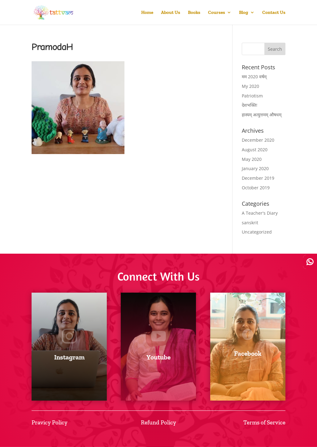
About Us (170, 12)
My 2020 (250, 86)
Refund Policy (158, 422)
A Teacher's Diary (260, 213)
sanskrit (250, 223)
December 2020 (258, 140)
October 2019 (256, 188)
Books (194, 12)
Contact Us (273, 12)
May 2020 (252, 159)
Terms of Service (264, 422)
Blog (243, 12)
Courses (216, 12)
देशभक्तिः (249, 105)
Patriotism (252, 96)
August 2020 (254, 150)
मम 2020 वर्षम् (254, 77)
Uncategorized (257, 232)
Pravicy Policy (49, 422)
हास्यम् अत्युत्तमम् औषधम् (261, 115)
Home (147, 12)
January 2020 (255, 168)
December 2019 (258, 178)
